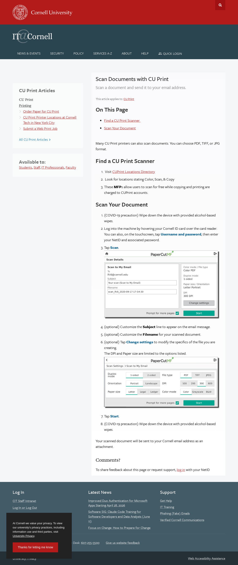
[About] (126, 53)
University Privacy (23, 536)
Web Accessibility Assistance (206, 558)
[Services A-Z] (102, 53)
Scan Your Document (120, 128)
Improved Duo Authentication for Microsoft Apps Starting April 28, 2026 (117, 503)
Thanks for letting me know (35, 547)
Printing (25, 105)
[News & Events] (29, 53)
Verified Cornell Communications (182, 519)
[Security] (57, 53)
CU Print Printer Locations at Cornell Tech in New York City (49, 120)
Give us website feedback (123, 542)
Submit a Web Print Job (40, 128)
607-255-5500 (90, 542)
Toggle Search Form (220, 5)
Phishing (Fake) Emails (175, 513)
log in (181, 469)
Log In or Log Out (25, 507)
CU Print (129, 99)
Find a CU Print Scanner (122, 120)
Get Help (166, 500)
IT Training (167, 507)
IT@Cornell (32, 36)
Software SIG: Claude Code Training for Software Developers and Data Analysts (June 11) (119, 516)
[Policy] (78, 53)
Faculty (71, 167)
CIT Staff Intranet (24, 500)
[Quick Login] (170, 53)
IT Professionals (52, 167)
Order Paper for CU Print (41, 111)
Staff (37, 167)
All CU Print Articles (33, 139)
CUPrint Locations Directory (133, 171)
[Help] (145, 53)
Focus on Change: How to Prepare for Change (119, 527)
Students (25, 167)
